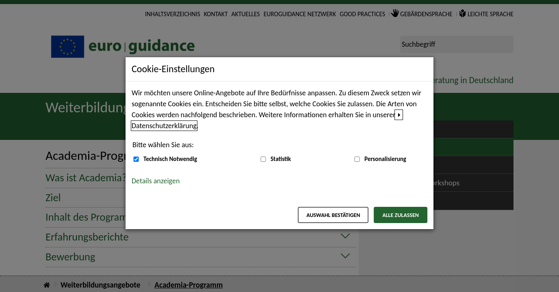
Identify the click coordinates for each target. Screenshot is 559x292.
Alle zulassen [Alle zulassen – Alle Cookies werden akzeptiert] (400, 215)
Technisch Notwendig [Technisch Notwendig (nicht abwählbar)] (170, 159)
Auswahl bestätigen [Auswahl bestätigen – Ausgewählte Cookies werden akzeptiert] (333, 215)
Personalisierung (385, 159)
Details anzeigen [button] (156, 180)
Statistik (281, 159)
